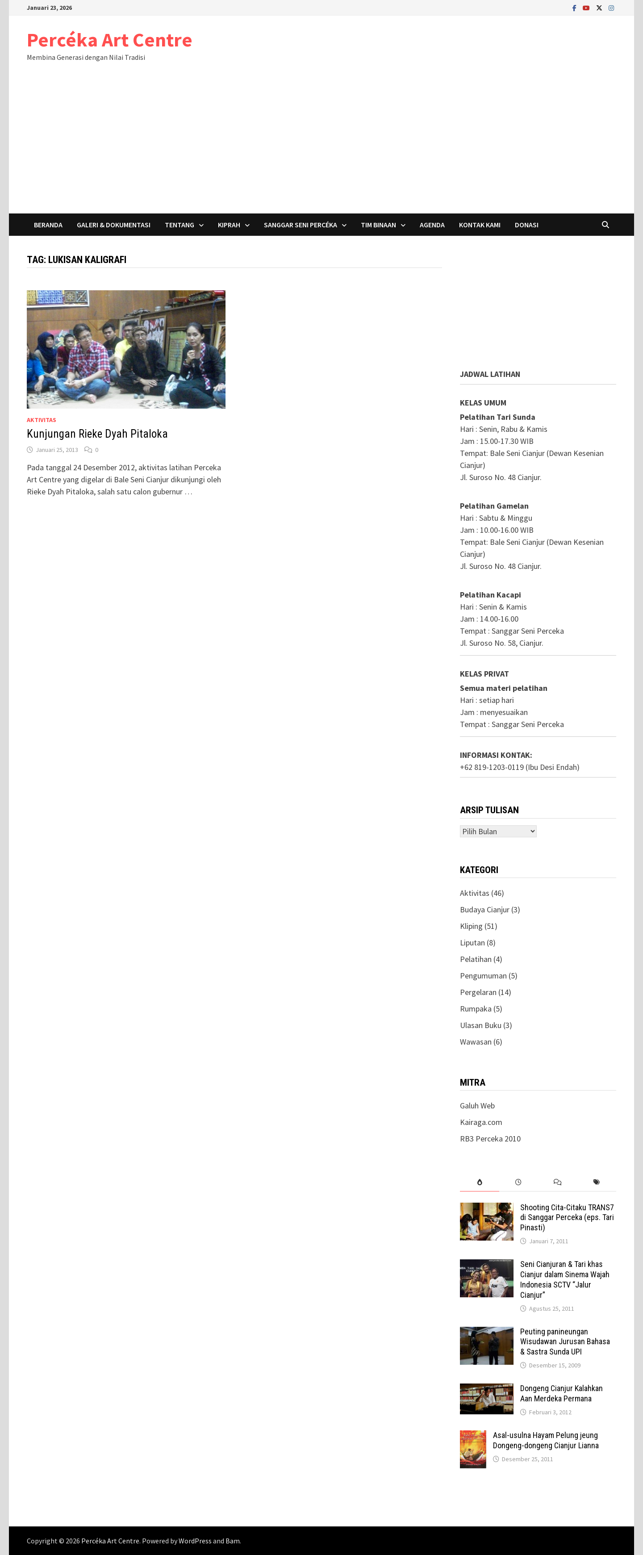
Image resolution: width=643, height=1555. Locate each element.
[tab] (479, 1182)
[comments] (557, 1182)
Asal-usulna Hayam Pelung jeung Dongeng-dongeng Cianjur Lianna (546, 1440)
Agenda (432, 224)
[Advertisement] (321, 146)
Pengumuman (483, 975)
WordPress (195, 1540)
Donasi (527, 224)
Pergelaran (478, 992)
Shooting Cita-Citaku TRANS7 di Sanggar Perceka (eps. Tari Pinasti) (567, 1218)
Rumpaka (476, 1008)
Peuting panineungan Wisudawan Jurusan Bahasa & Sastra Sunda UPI (565, 1342)
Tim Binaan (378, 224)
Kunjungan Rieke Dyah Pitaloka (97, 433)
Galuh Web (477, 1105)
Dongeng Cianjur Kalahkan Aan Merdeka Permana (561, 1393)
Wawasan (476, 1042)
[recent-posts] (518, 1182)
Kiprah (229, 224)
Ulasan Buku (480, 1025)
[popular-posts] (479, 1182)
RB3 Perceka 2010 (490, 1138)
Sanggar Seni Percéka (300, 224)
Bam (232, 1540)
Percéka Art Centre (109, 39)
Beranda (48, 224)
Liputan (472, 942)
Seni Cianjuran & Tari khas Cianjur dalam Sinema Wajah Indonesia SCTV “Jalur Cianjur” (565, 1279)
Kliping (471, 926)
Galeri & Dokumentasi (113, 224)
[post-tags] (596, 1182)
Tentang (179, 224)
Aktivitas (41, 420)
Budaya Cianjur (484, 909)
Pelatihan (476, 959)
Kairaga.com (481, 1122)
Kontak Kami (480, 224)
